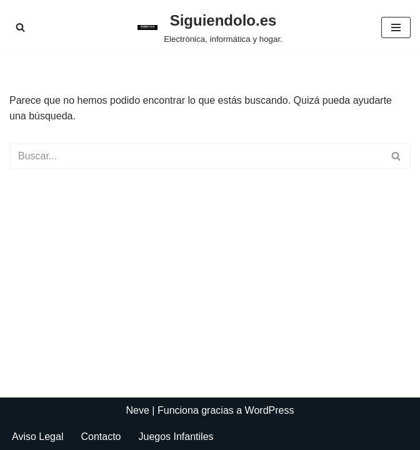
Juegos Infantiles (175, 436)
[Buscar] (20, 27)
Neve (137, 410)
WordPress (269, 410)
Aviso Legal (37, 436)
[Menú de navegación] (396, 27)
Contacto (101, 436)
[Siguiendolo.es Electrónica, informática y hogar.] (210, 27)
